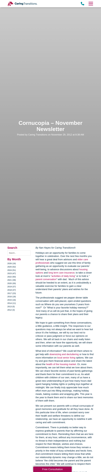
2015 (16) (11, 300)
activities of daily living (63, 276)
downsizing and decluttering (64, 354)
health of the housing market (61, 364)
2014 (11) (11, 303)
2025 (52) (11, 267)
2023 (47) (11, 273)
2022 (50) (11, 277)
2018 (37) (11, 290)
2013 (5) (11, 306)
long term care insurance (61, 272)
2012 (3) (11, 310)
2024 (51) (11, 270)
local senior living (66, 357)
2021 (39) (11, 280)
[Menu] (91, 3)
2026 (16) (11, 263)
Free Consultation (52, 469)
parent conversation (46, 279)
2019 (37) (11, 287)
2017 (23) (11, 293)
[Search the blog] (19, 253)
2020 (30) (11, 283)
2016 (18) (11, 296)
